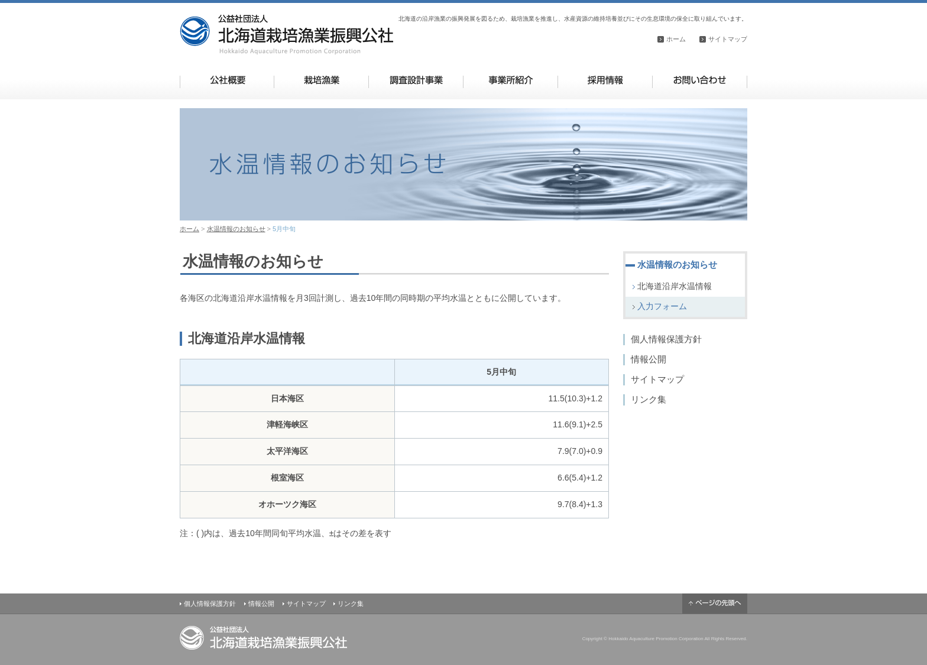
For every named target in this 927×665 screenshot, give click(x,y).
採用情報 (605, 80)
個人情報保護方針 (666, 339)
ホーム (676, 39)
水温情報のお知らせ (236, 228)
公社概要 (227, 80)
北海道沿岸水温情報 (674, 286)
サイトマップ (727, 39)
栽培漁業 (321, 80)
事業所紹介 (511, 80)
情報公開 (648, 359)
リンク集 (648, 399)
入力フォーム (662, 306)
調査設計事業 (416, 80)
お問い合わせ (700, 80)
